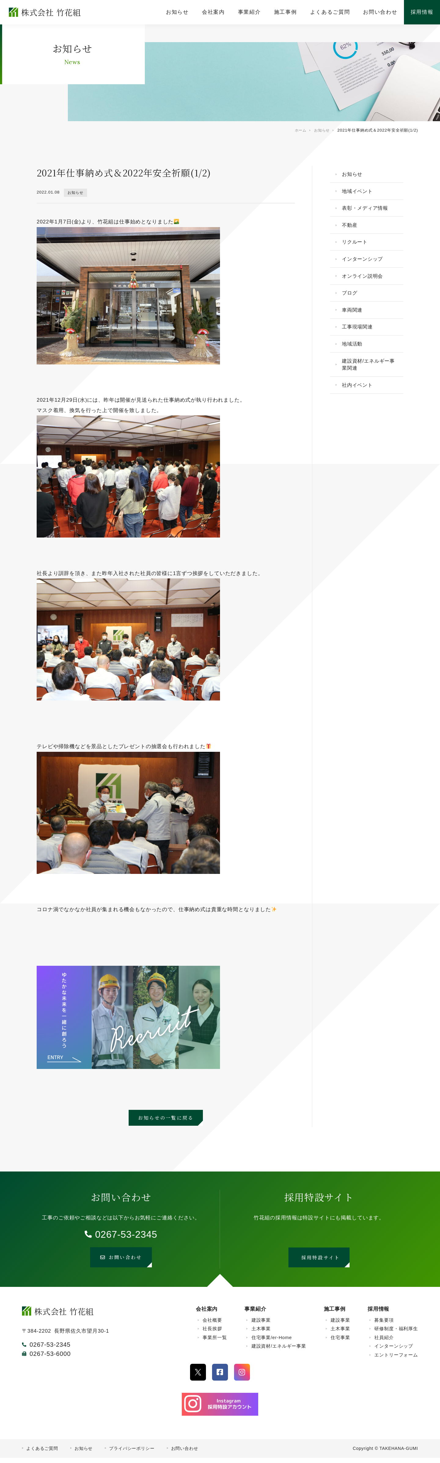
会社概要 (212, 1324)
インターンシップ (365, 266)
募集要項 (384, 1324)
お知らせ (76, 192)
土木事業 (261, 1333)
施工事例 (335, 1314)
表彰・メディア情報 (367, 211)
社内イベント (359, 401)
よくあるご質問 (42, 1453)
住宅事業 (340, 1342)
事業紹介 (255, 1314)
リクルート (356, 248)
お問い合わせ (184, 1453)
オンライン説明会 (365, 284)
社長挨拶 (212, 1333)
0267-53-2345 (126, 1235)
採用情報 (378, 1314)
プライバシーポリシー (131, 1453)
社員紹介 (384, 1342)
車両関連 (354, 320)
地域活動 (354, 357)
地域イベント (359, 193)
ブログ (351, 302)
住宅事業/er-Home (271, 1342)
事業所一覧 (215, 1342)
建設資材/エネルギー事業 (278, 1351)
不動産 (351, 229)
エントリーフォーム (396, 1359)
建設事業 (261, 1324)
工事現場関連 (359, 339)
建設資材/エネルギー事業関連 (368, 379)
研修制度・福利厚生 (396, 1333)
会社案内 (207, 1314)
